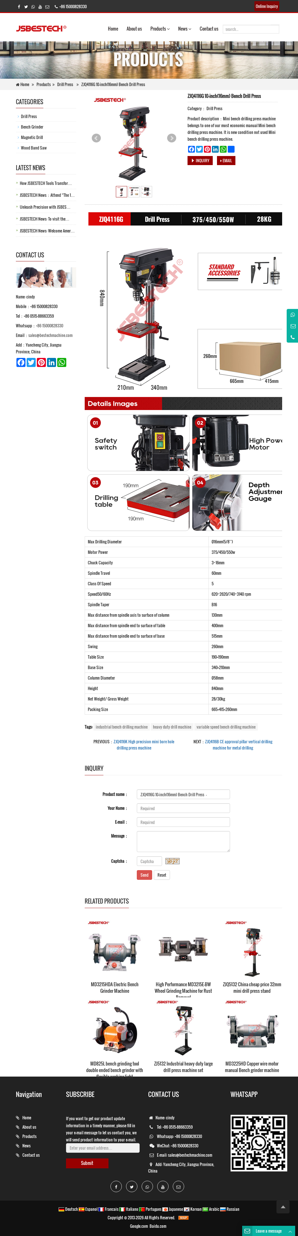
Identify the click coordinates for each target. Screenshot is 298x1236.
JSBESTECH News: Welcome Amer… (47, 231)
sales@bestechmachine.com (50, 335)
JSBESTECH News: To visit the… (44, 219)
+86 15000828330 (49, 325)
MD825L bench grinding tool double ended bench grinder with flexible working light (114, 1070)
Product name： (115, 794)
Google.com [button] (139, 1226)
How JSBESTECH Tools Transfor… (46, 183)
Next (171, 138)
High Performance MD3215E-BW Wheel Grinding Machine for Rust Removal (183, 991)
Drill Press (65, 84)
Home (113, 28)
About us (134, 28)
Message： (119, 836)
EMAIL (226, 160)
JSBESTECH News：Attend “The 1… (47, 195)
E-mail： (121, 822)
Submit (87, 1163)
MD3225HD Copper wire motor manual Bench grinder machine (252, 1066)
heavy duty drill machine (172, 727)
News (184, 28)
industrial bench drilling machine (122, 727)
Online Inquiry (267, 6)
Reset (161, 875)
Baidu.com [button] (158, 1226)
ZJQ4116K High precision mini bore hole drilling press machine (144, 744)
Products (160, 28)
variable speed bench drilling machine (226, 727)
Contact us (209, 28)
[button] (168, 28)
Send (144, 875)
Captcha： (119, 861)
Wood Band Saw (34, 148)
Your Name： (118, 808)
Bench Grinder (32, 127)
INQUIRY (200, 160)
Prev (96, 138)
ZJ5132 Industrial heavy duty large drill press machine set (183, 1066)
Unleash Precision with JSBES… (45, 207)
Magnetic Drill (32, 137)
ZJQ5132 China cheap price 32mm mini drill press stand (252, 987)
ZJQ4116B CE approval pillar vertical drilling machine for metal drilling (238, 744)
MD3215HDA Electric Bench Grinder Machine (115, 987)
